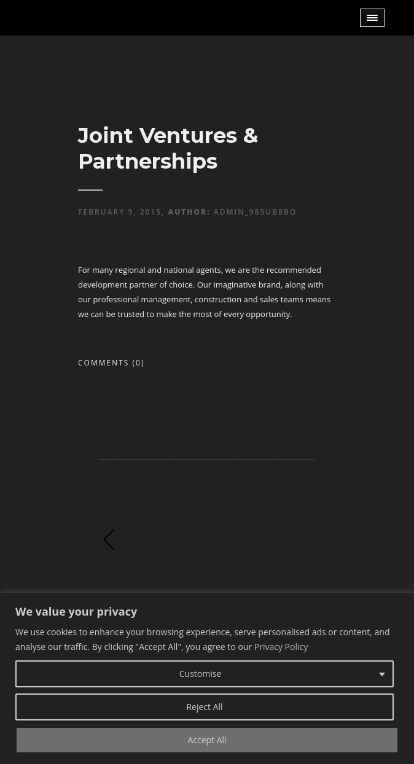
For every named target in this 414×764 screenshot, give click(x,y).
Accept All (206, 740)
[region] (207, 678)
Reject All (204, 706)
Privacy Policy (281, 646)
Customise (200, 673)
